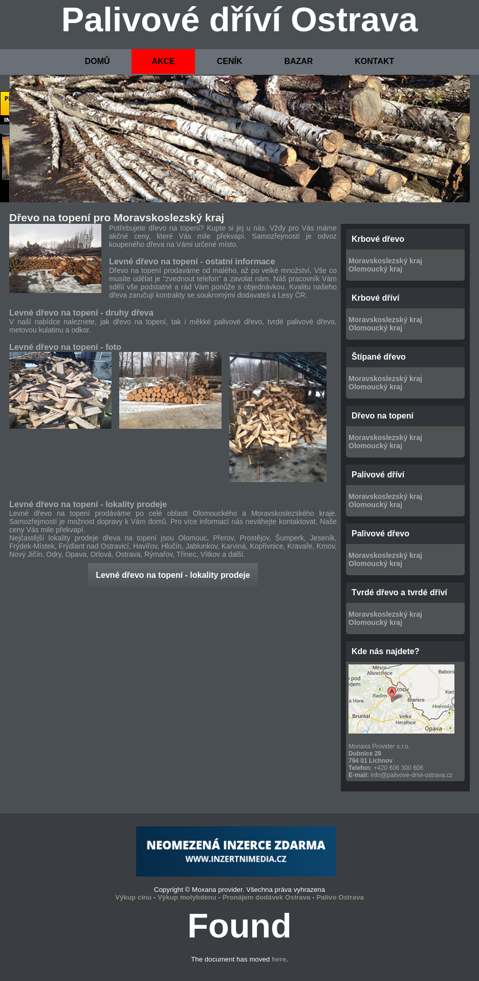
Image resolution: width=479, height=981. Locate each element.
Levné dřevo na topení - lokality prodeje (173, 575)
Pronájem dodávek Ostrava (267, 897)
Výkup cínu (133, 897)
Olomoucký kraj (375, 269)
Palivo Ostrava (340, 897)
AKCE (163, 61)
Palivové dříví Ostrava (239, 19)
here (279, 959)
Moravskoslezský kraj (385, 261)
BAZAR (298, 61)
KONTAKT (374, 61)
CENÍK (230, 61)
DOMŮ (97, 61)
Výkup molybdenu (187, 897)
